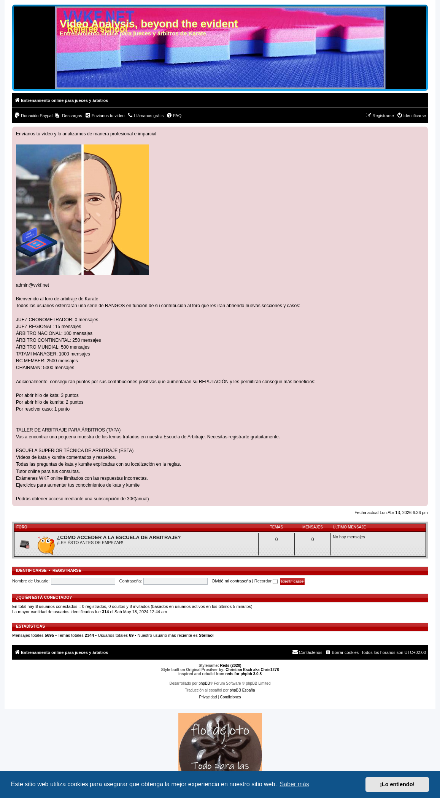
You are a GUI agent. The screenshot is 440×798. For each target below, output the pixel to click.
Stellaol (206, 635)
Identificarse (31, 570)
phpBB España (242, 690)
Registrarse (66, 570)
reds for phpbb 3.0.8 (243, 674)
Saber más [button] (294, 784)
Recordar (266, 581)
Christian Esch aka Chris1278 (252, 670)
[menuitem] (33, 115)
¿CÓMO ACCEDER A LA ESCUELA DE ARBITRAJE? (119, 537)
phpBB (204, 683)
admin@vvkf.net (32, 285)
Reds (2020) (230, 665)
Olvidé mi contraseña (231, 581)
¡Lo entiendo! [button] (397, 784)
